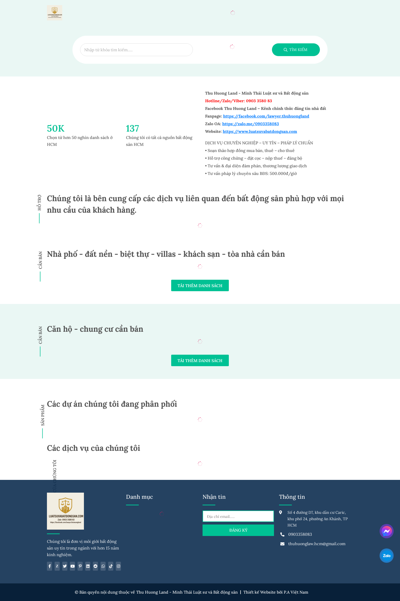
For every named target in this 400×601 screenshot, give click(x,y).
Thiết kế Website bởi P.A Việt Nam (275, 592)
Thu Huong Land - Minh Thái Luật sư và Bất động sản (187, 592)
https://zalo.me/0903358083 (250, 123)
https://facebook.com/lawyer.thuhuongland (266, 116)
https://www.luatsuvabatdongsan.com (260, 131)
